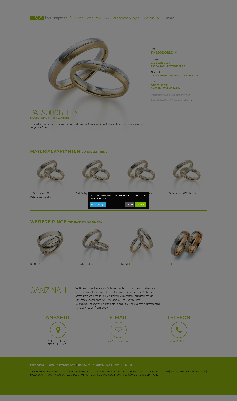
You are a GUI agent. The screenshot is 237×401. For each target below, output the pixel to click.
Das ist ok (140, 204)
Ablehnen (129, 204)
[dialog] (118, 200)
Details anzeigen (98, 204)
